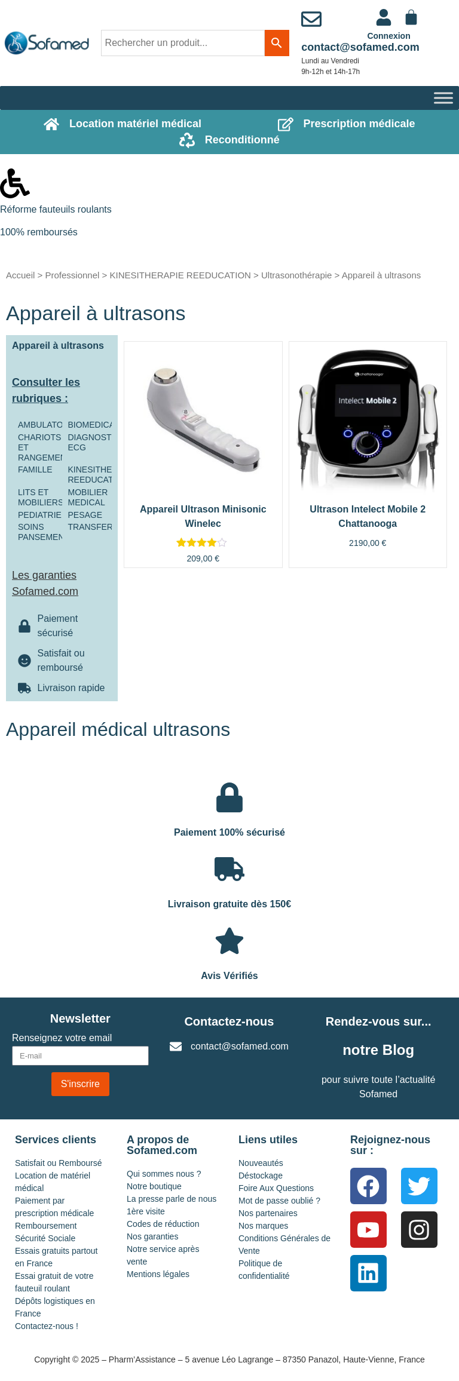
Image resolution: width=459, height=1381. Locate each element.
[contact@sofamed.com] (311, 19)
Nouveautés (260, 1163)
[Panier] (411, 17)
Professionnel (72, 275)
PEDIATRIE (40, 515)
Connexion (388, 36)
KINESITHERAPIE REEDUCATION (179, 275)
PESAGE (85, 515)
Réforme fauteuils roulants (56, 209)
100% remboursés (39, 232)
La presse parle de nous (171, 1199)
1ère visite (146, 1211)
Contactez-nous (229, 1021)
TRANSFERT (93, 527)
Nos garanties (152, 1236)
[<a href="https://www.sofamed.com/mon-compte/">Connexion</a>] (383, 17)
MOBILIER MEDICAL (88, 497)
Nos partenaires (268, 1213)
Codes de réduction (163, 1224)
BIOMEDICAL (94, 424)
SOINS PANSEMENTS (46, 532)
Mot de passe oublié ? (279, 1200)
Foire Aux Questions (276, 1188)
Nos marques (263, 1225)
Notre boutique (154, 1186)
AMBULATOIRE (47, 424)
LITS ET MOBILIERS (40, 497)
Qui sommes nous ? (164, 1174)
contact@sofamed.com (360, 47)
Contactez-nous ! (46, 1326)
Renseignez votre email (62, 1038)
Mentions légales (158, 1274)
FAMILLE (35, 469)
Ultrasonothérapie (296, 275)
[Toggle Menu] (443, 97)
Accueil (20, 275)
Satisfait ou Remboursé (58, 1163)
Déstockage (260, 1175)
